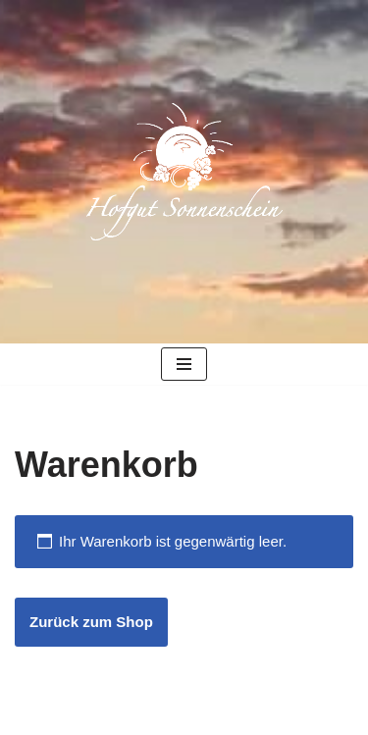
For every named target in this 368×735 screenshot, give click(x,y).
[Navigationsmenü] (184, 364)
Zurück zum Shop (91, 621)
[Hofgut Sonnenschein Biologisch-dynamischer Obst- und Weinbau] (184, 171)
